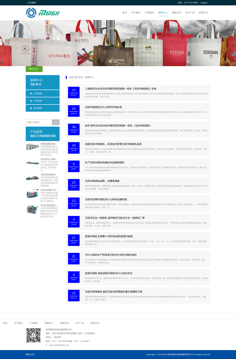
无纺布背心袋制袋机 (49, 159)
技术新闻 (37, 108)
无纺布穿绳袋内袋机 (49, 175)
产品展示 (149, 12)
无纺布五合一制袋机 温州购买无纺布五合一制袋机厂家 (115, 218)
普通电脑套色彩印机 (49, 144)
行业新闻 (37, 101)
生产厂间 (190, 12)
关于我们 (136, 12)
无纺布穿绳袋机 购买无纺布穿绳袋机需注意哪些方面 (113, 291)
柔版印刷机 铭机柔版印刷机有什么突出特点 (108, 273)
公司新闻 (37, 93)
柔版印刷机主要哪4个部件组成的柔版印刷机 (109, 236)
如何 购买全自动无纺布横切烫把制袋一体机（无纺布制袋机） (118, 125)
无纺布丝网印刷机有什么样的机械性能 (106, 199)
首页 (124, 12)
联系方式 (203, 12)
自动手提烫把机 (48, 205)
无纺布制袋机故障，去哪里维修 (102, 181)
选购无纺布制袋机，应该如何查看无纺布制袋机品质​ (113, 144)
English (204, 3)
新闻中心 (163, 12)
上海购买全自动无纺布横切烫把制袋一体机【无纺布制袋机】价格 (120, 88)
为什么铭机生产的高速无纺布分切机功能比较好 (111, 254)
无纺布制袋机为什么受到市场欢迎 (103, 107)
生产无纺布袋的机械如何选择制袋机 (104, 162)
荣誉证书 (176, 12)
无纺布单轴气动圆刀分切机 (49, 190)
